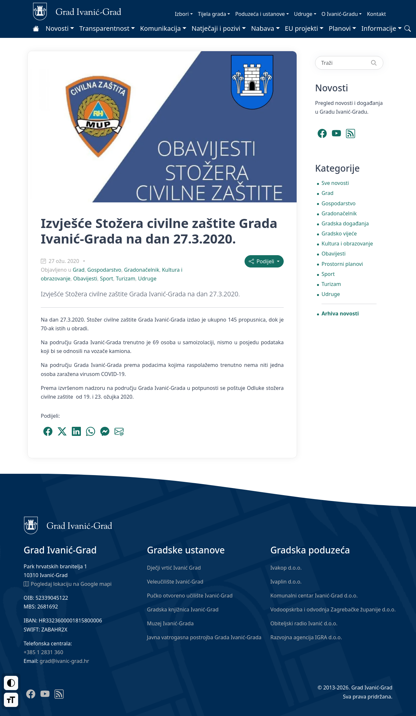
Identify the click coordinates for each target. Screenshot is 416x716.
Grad (79, 269)
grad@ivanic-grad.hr (64, 661)
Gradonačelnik (141, 269)
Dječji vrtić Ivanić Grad (174, 567)
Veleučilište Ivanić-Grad (175, 581)
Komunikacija (160, 28)
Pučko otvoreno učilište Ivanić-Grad (190, 595)
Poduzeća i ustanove (260, 13)
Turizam (125, 278)
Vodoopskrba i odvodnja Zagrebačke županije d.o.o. (333, 609)
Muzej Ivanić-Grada (170, 623)
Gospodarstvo (104, 269)
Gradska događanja (345, 223)
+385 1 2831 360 (43, 652)
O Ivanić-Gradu (340, 13)
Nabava (262, 28)
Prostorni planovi (342, 263)
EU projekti (301, 28)
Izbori (182, 13)
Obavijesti (85, 278)
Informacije (378, 28)
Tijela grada (212, 13)
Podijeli (262, 261)
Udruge (303, 13)
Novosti (57, 28)
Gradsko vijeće (339, 233)
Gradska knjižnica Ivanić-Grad (182, 609)
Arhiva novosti (340, 313)
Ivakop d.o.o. (286, 567)
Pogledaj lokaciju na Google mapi (68, 583)
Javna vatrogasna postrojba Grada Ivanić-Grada (204, 637)
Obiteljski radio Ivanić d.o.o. (304, 623)
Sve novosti (335, 183)
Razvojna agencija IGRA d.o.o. (306, 637)
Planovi (340, 28)
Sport (106, 278)
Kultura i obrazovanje (347, 243)
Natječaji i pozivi (216, 28)
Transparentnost (104, 28)
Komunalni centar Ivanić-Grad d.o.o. (314, 595)
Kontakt (376, 13)
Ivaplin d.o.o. (286, 581)
